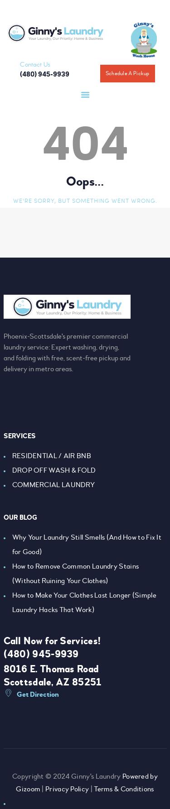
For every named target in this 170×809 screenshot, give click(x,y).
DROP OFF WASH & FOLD (54, 470)
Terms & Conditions (124, 789)
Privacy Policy (67, 789)
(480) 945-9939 (41, 654)
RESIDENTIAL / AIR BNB (51, 455)
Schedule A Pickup (128, 73)
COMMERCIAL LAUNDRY (53, 484)
